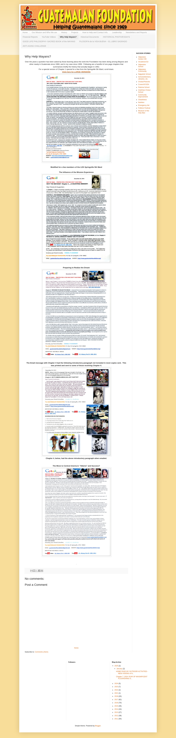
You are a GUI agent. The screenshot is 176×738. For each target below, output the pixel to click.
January (119, 669)
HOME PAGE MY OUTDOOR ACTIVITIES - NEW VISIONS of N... (132, 672)
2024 (117, 683)
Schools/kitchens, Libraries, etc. (144, 78)
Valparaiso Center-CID (142, 58)
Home (25, 32)
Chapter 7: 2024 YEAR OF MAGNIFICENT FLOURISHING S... (131, 678)
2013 (117, 712)
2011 (117, 719)
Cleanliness (142, 100)
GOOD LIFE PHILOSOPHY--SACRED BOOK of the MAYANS (49, 41)
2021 (117, 693)
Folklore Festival (144, 108)
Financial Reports (30, 37)
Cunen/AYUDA (143, 84)
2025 (117, 666)
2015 (117, 706)
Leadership (117, 32)
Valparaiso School (142, 65)
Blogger (98, 726)
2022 (117, 690)
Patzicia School (143, 87)
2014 (117, 709)
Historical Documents (90, 37)
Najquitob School (144, 74)
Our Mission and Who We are (44, 32)
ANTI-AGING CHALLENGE (34, 46)
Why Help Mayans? (68, 37)
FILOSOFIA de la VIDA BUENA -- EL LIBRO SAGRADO (103, 41)
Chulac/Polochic (144, 82)
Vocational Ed (143, 62)
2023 (117, 687)
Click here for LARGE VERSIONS (76, 72)
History (64, 32)
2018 (117, 696)
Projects (74, 32)
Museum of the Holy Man (143, 112)
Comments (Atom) (41, 652)
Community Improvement (143, 96)
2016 (117, 703)
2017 (117, 700)
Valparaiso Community (142, 70)
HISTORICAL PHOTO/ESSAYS (116, 37)
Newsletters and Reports (136, 32)
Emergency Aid (143, 105)
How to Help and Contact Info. (95, 32)
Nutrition (141, 102)
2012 (117, 716)
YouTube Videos (49, 37)
